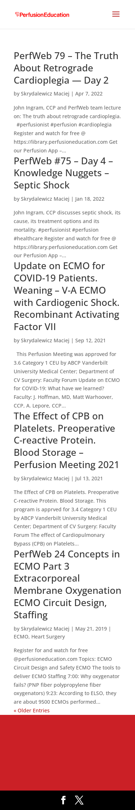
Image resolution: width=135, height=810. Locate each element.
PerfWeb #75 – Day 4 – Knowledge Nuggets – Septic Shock (63, 173)
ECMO (21, 636)
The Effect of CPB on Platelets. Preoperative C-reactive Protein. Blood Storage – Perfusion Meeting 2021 (67, 440)
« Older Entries (32, 710)
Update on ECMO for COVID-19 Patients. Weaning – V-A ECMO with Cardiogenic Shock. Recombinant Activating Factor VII (67, 296)
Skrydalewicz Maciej (45, 93)
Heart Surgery (48, 636)
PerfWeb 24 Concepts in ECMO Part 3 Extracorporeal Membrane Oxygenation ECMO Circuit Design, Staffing (67, 584)
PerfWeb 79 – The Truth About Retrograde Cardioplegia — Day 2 (66, 67)
